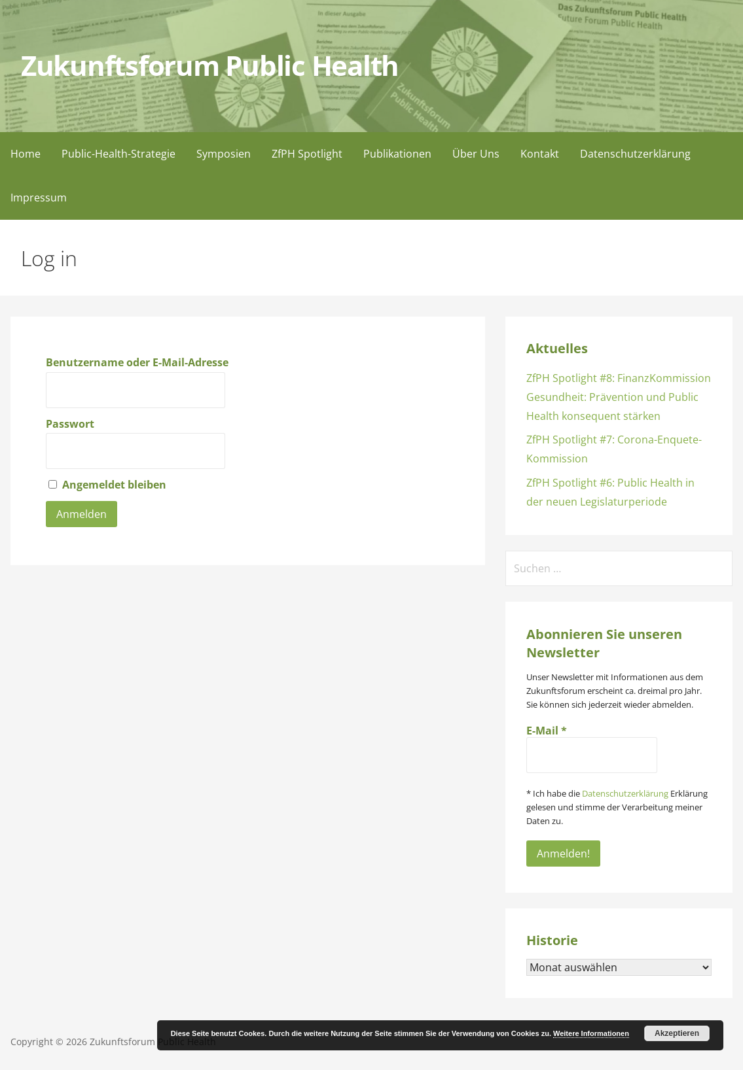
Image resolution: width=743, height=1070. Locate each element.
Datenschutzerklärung (635, 154)
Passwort (70, 424)
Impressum (38, 197)
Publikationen (397, 154)
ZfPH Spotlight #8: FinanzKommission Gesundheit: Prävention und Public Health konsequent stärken (618, 397)
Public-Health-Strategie (118, 154)
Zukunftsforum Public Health (210, 65)
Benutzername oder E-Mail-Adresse (137, 362)
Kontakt (539, 154)
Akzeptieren (677, 1033)
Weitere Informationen (591, 1033)
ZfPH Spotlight (307, 154)
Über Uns (475, 154)
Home (25, 154)
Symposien (223, 154)
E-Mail (546, 730)
